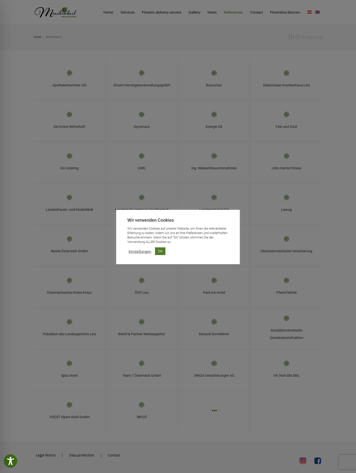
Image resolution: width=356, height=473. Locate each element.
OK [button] (160, 251)
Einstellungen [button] (140, 251)
